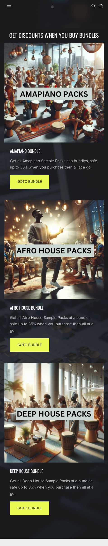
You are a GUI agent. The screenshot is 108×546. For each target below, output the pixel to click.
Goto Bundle (29, 181)
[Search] (94, 6)
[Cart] (102, 6)
